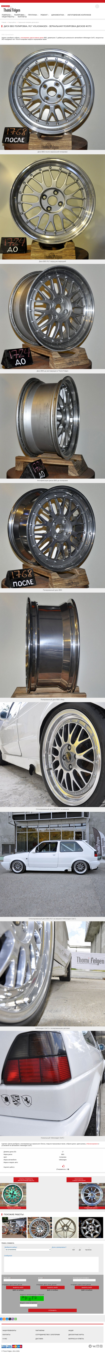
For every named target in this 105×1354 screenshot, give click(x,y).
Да (80, 1249)
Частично (88, 1249)
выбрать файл (18, 1287)
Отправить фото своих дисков (12, 1285)
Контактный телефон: (81, 1278)
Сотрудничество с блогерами (47, 1334)
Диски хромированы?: (59, 1247)
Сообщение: (8, 1255)
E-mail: (41, 1278)
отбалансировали (92, 1144)
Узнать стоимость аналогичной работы (26, 1179)
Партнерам (39, 1330)
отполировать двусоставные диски (32, 38)
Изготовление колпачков (79, 15)
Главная (4, 22)
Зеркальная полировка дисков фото (28, 22)
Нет (73, 1249)
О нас (5, 1339)
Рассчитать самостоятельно (79, 1179)
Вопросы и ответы (76, 1339)
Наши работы (12, 22)
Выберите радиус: (11, 1247)
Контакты (6, 1334)
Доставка (39, 1339)
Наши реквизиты (9, 1330)
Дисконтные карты (76, 1334)
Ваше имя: (8, 1278)
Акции (70, 1330)
